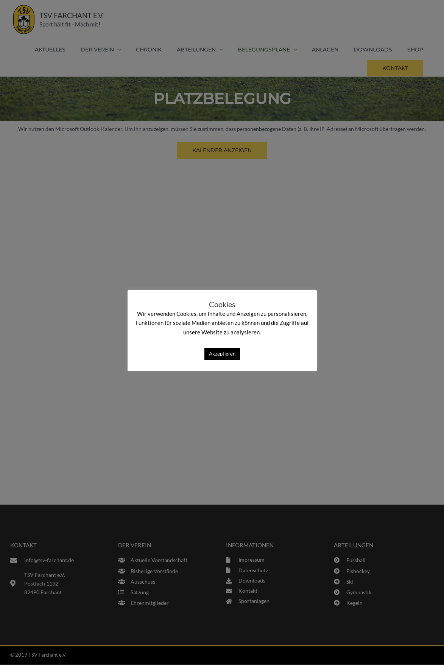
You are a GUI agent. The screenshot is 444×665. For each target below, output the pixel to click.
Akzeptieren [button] (222, 354)
